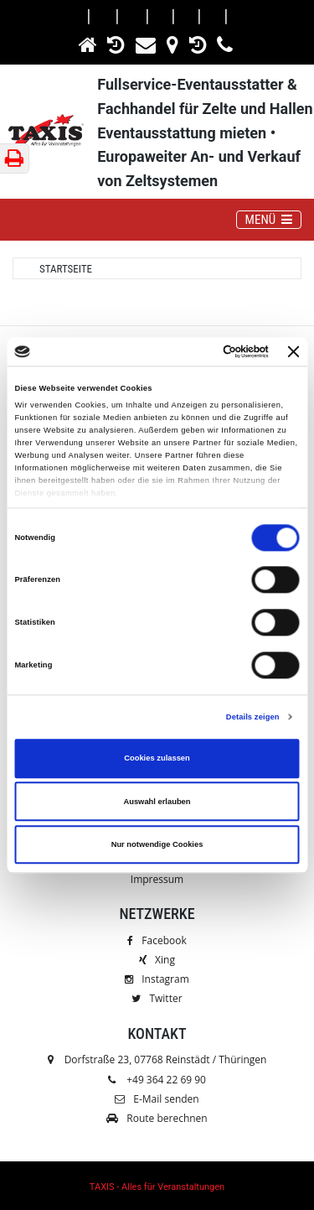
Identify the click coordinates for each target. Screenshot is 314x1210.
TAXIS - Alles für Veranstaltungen (157, 1186)
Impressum (157, 879)
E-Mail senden (156, 1099)
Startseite (65, 268)
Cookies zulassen (157, 759)
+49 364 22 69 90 (166, 1079)
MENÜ (273, 218)
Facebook (156, 940)
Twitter (156, 998)
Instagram (157, 979)
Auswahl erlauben (156, 801)
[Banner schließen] (294, 351)
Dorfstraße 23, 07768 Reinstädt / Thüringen (157, 1059)
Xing (157, 960)
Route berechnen (156, 1118)
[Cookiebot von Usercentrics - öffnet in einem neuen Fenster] (200, 351)
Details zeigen (253, 717)
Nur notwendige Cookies (157, 844)
